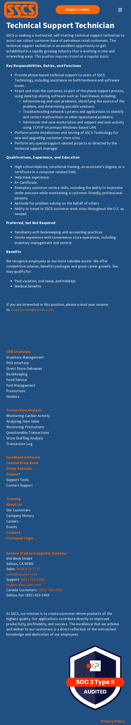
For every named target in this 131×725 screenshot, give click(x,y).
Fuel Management (20, 385)
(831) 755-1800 (33, 579)
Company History (20, 515)
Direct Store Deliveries (24, 368)
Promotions (16, 390)
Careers (12, 521)
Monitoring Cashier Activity (28, 415)
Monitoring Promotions (25, 426)
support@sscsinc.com (23, 584)
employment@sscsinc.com (32, 309)
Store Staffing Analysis (24, 438)
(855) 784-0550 (50, 589)
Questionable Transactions (27, 432)
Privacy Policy (113, 721)
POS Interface (17, 362)
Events (11, 526)
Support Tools (17, 479)
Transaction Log (19, 443)
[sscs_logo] (21, 3)
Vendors (12, 396)
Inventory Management (25, 357)
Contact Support (19, 485)
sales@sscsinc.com (21, 574)
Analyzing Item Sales (22, 421)
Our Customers (18, 510)
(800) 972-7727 (28, 568)
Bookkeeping (16, 374)
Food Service (16, 379)
